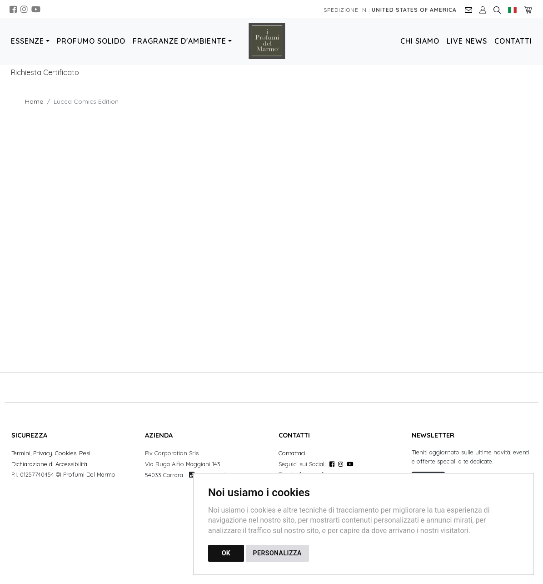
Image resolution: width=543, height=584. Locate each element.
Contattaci (292, 453)
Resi (84, 453)
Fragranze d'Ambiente (179, 40)
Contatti (513, 40)
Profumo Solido (91, 40)
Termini (20, 453)
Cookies (65, 453)
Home (34, 101)
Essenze (27, 40)
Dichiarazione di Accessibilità (49, 464)
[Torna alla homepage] (271, 40)
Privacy (42, 453)
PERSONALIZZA (277, 553)
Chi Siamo (419, 40)
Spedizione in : (390, 9)
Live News (467, 40)
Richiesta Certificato (45, 72)
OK (226, 553)
